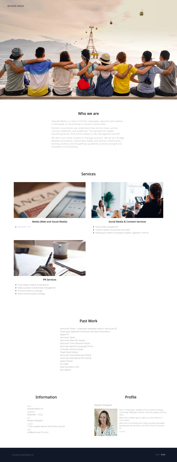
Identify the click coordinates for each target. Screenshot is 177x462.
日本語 (163, 455)
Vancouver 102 (24, 226)
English (157, 455)
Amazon (122, 431)
